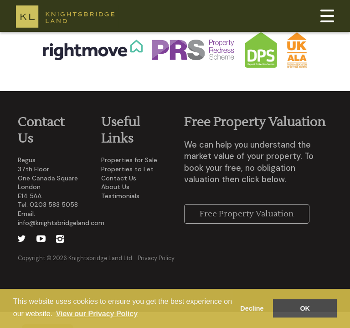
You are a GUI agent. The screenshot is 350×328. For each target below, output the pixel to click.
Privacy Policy (156, 258)
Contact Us (118, 178)
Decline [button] (251, 308)
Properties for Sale (129, 160)
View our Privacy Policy (97, 314)
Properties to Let (127, 169)
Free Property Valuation (247, 214)
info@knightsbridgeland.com (61, 223)
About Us (115, 187)
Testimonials (120, 196)
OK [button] (305, 308)
